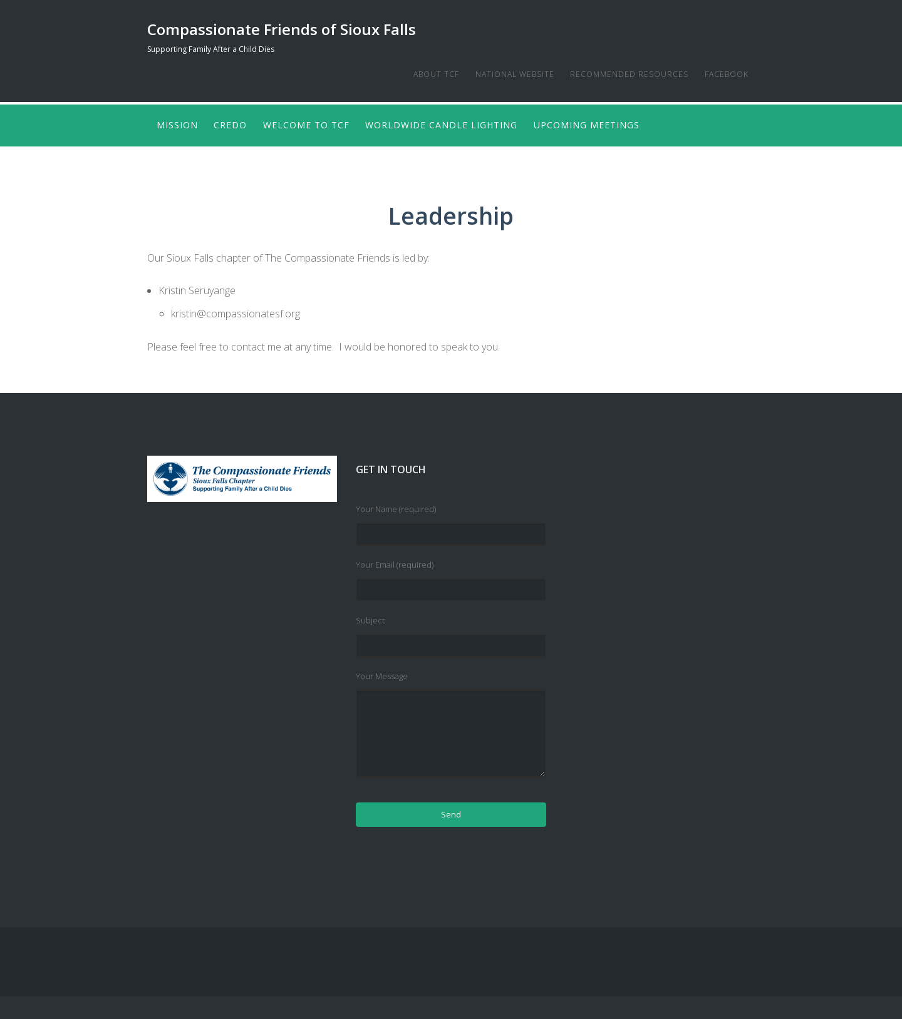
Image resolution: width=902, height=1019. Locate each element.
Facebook (723, 74)
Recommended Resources (623, 74)
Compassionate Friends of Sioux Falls (281, 29)
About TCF (425, 74)
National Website (506, 74)
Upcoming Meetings (598, 124)
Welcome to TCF (312, 124)
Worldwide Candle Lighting (450, 124)
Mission (177, 124)
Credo (233, 124)
